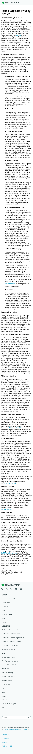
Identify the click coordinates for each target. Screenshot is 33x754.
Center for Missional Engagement (13, 638)
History (4, 618)
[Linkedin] (16, 589)
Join (3, 708)
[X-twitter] (11, 589)
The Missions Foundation (10, 661)
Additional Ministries (8, 649)
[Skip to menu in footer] (30, 2)
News (3, 692)
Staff (3, 610)
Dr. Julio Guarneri (7, 614)
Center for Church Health (10, 630)
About (4, 595)
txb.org (18, 35)
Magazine (5, 696)
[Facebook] (2, 589)
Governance (6, 603)
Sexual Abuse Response (9, 704)
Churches (5, 607)
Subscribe (5, 700)
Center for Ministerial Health (11, 634)
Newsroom (5, 734)
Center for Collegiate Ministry (11, 642)
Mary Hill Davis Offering (10, 665)
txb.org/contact (10, 283)
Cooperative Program (9, 657)
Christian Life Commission (10, 645)
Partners (4, 622)
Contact (4, 742)
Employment (6, 684)
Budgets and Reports (9, 677)
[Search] (29, 717)
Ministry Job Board (8, 680)
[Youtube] (21, 589)
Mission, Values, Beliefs (9, 599)
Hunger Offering (7, 673)
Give (3, 653)
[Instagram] (6, 589)
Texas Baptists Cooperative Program (17, 729)
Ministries (6, 626)
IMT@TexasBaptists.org (16, 428)
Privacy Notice (6, 738)
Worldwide (5, 669)
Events (4, 688)
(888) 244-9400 (7, 746)
